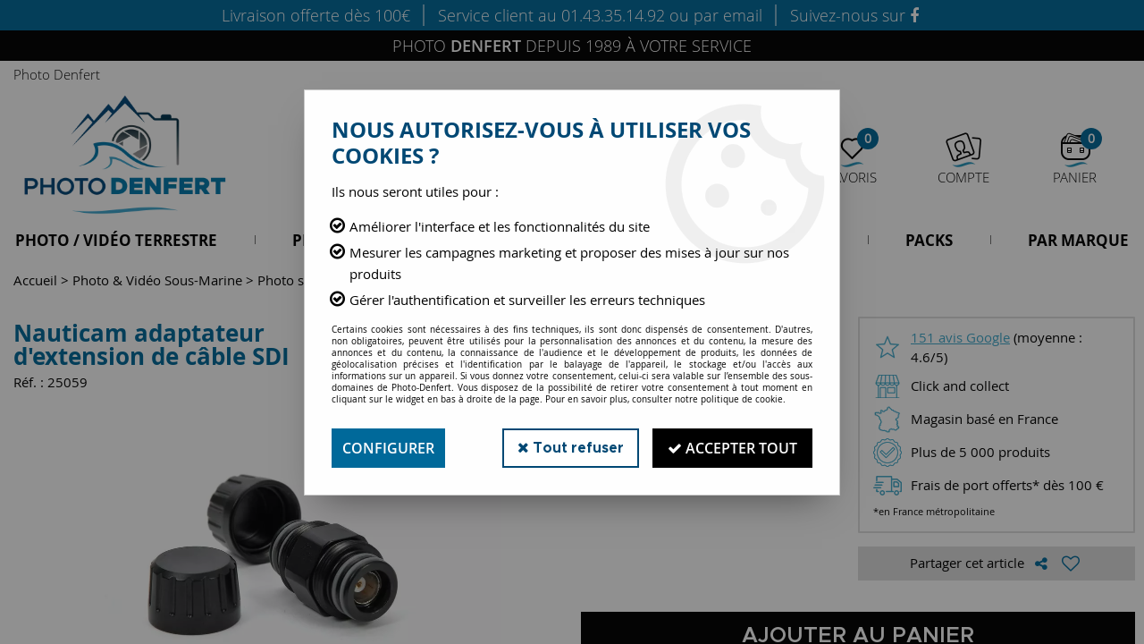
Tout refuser (570, 447)
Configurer (388, 448)
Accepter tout (732, 448)
